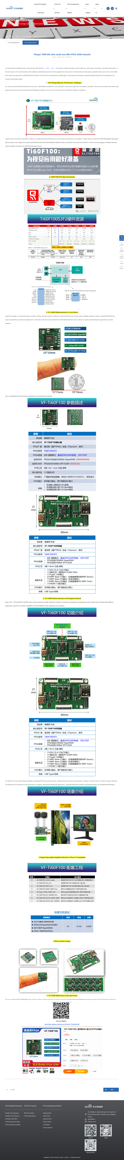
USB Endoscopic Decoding (12, 1121)
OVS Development (13, 42)
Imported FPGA (47, 1119)
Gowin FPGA (46, 1116)
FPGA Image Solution (30, 1116)
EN (116, 8)
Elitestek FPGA (47, 1113)
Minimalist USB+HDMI (11, 1119)
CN (112, 8)
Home (36, 4)
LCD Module (46, 1124)
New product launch (40, 36)
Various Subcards (47, 1127)
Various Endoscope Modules (12, 1124)
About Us (97, 8)
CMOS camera (47, 1121)
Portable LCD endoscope (12, 1113)
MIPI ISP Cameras (29, 1113)
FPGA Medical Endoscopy (42, 8)
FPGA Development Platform (73, 8)
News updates (88, 8)
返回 (112, 1089)
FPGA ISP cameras (57, 8)
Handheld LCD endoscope (12, 1116)
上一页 (12, 1089)
